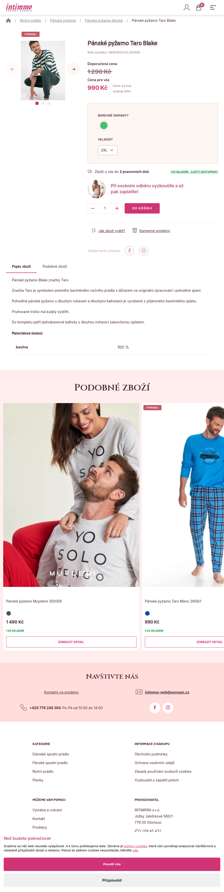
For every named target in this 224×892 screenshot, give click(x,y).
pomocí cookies (135, 846)
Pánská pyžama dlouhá (104, 20)
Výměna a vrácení (47, 810)
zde (135, 850)
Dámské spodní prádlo (51, 754)
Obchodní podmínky (150, 754)
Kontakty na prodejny (61, 692)
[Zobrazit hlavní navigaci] (213, 7)
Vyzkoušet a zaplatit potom (156, 780)
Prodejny (40, 827)
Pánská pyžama (63, 20)
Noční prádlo (30, 20)
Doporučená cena (102, 64)
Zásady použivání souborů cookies (162, 771)
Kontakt (39, 819)
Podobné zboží (55, 266)
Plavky (38, 780)
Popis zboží (21, 266)
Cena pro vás (99, 80)
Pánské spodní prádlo (50, 763)
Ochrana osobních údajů (154, 763)
